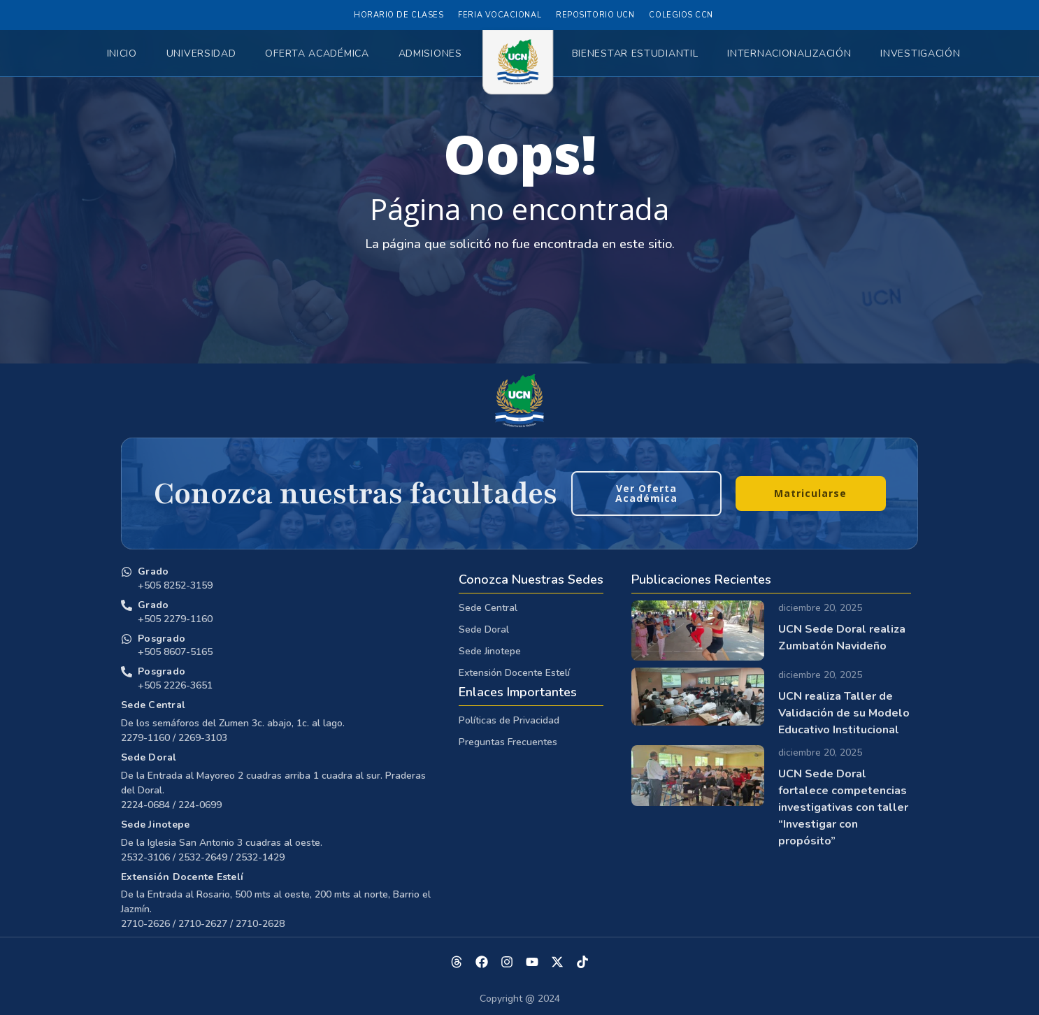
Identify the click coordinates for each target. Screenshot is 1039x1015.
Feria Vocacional (499, 15)
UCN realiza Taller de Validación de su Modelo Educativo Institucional (844, 713)
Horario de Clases (398, 15)
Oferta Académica (316, 53)
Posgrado (161, 638)
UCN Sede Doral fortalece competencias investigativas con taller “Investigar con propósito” (843, 807)
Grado (153, 571)
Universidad (201, 53)
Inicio (122, 53)
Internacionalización (789, 53)
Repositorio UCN (595, 15)
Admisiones (430, 53)
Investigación (920, 53)
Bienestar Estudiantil (635, 53)
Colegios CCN (681, 15)
